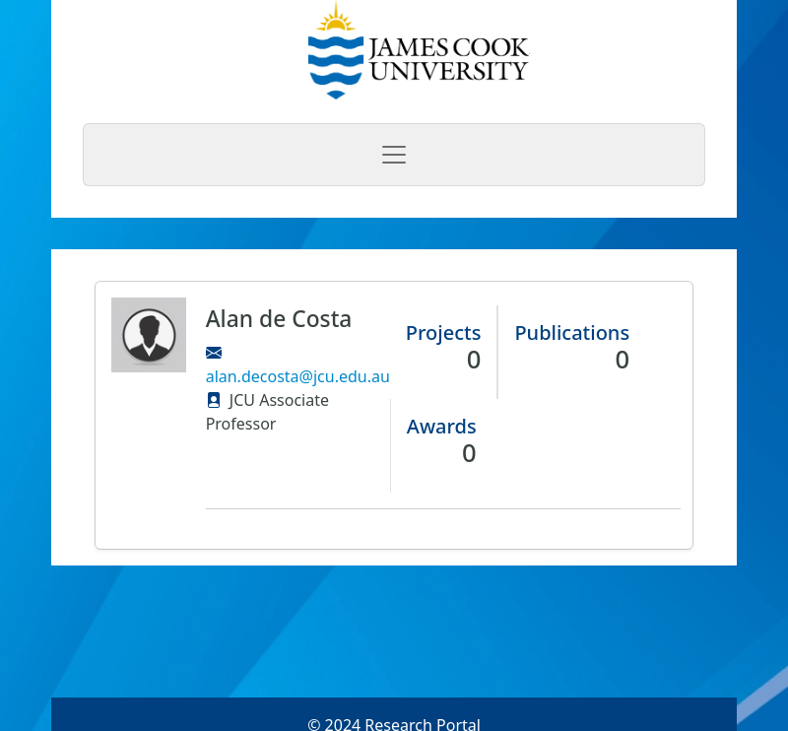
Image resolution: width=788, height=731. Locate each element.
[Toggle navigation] (394, 154)
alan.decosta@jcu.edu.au (298, 376)
